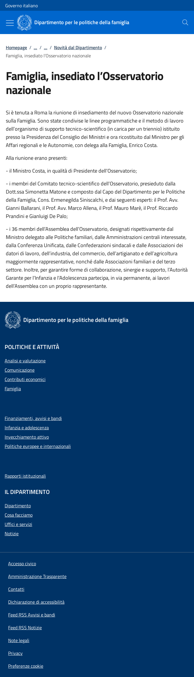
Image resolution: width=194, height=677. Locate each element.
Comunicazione (20, 369)
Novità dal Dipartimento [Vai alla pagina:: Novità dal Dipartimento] (78, 47)
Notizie (12, 533)
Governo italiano (21, 5)
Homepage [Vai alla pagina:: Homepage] (16, 47)
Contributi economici (25, 379)
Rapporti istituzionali (25, 475)
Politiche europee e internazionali (38, 446)
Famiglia (13, 388)
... (35, 47)
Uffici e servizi (18, 524)
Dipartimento (18, 505)
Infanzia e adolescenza (27, 427)
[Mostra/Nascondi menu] (10, 23)
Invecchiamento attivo (27, 436)
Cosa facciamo (19, 514)
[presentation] (185, 22)
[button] (25, 665)
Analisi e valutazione (25, 360)
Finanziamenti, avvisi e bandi (33, 418)
